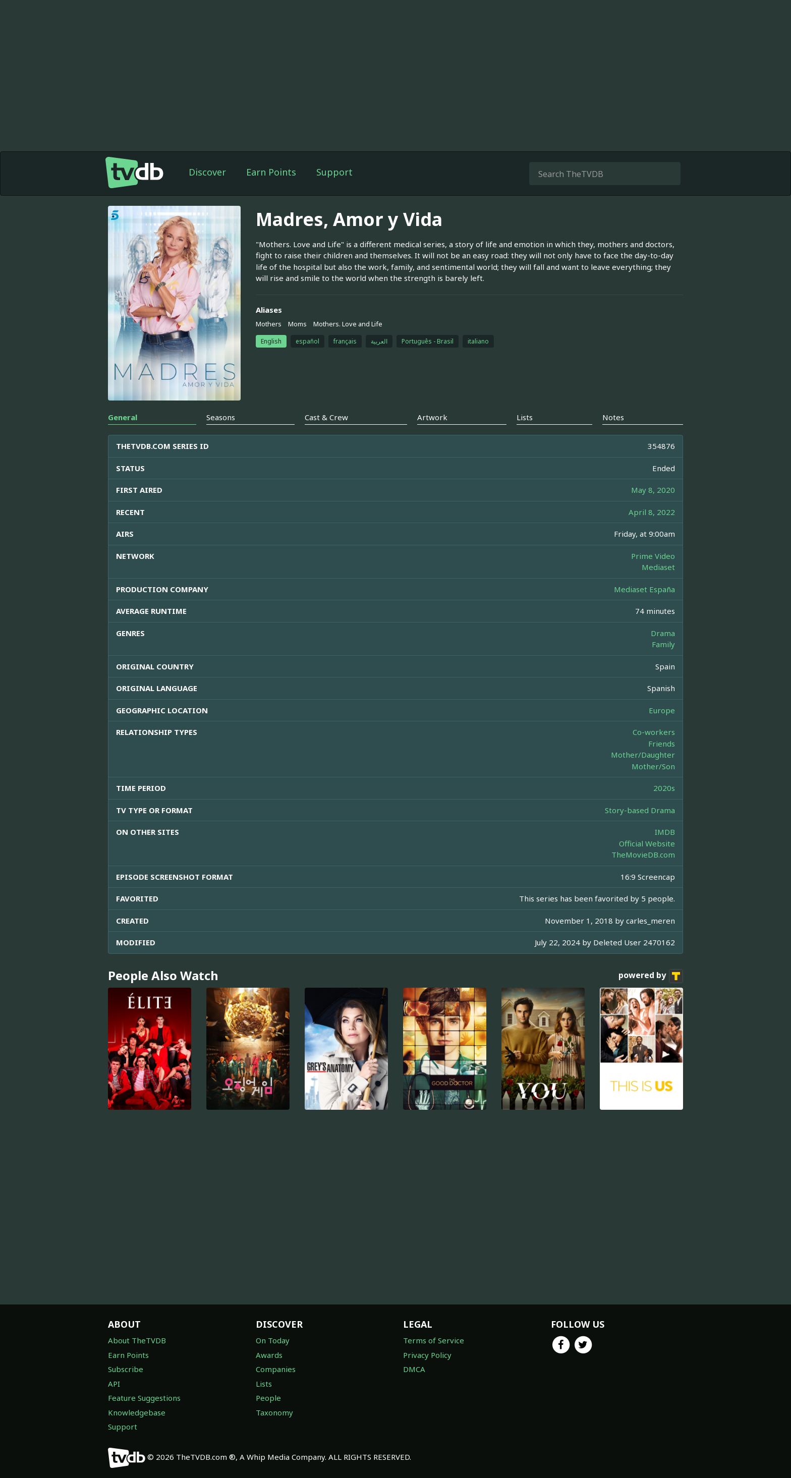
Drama (663, 633)
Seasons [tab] (220, 417)
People (268, 1398)
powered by (650, 976)
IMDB (665, 832)
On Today (273, 1340)
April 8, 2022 (652, 512)
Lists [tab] (525, 417)
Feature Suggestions (144, 1398)
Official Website (647, 843)
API (114, 1384)
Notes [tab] (613, 417)
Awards (269, 1355)
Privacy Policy (427, 1355)
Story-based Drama (640, 810)
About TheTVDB (137, 1340)
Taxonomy (274, 1412)
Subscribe (125, 1369)
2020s (664, 788)
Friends (661, 743)
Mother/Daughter (643, 755)
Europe (662, 710)
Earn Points (271, 172)
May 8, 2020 (653, 490)
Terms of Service (433, 1340)
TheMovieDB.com (643, 854)
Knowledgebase (136, 1412)
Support (334, 172)
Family (663, 644)
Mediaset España (644, 589)
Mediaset (658, 567)
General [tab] (122, 417)
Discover (207, 172)
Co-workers (654, 732)
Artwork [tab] (432, 417)
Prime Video (653, 556)
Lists (264, 1384)
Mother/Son (653, 766)
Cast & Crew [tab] (326, 417)
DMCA (414, 1369)
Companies (276, 1369)
